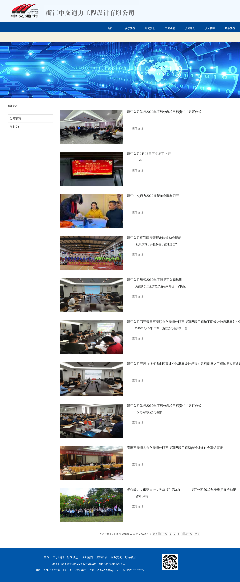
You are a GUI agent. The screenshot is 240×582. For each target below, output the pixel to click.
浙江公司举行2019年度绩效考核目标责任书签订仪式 (164, 405)
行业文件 (15, 126)
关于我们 (130, 28)
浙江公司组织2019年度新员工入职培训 (154, 280)
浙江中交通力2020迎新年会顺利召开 (153, 196)
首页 (110, 28)
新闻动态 (72, 557)
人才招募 (210, 28)
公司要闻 (15, 118)
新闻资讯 (150, 28)
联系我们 (230, 28)
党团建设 (190, 28)
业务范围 (87, 557)
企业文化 (116, 557)
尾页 (197, 533)
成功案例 (101, 557)
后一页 (188, 533)
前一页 (163, 533)
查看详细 (137, 128)
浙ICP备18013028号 (133, 570)
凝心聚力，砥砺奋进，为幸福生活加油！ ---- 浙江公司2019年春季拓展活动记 (181, 489)
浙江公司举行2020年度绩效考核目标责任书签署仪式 (164, 112)
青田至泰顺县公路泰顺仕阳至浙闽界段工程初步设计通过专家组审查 (175, 447)
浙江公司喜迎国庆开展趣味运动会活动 (154, 238)
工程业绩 (170, 28)
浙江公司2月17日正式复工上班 (149, 154)
